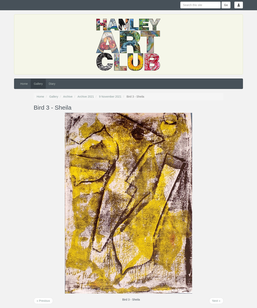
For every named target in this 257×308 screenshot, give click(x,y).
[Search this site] (200, 5)
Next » (216, 300)
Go (226, 5)
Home (24, 83)
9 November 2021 (110, 96)
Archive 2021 (86, 96)
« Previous (43, 300)
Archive (68, 96)
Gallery (38, 83)
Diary (52, 83)
